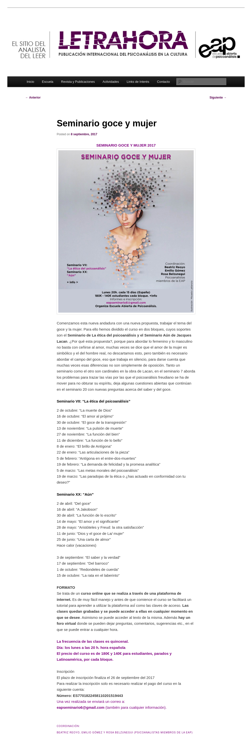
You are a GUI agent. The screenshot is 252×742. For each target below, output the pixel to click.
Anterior (33, 97)
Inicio (30, 82)
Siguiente (217, 97)
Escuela (47, 82)
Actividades (111, 82)
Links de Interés (138, 82)
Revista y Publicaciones (78, 82)
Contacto (163, 82)
